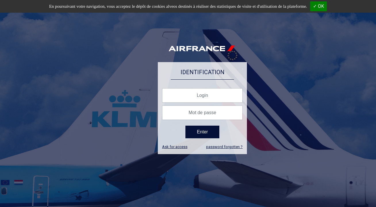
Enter (202, 131)
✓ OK (318, 6)
